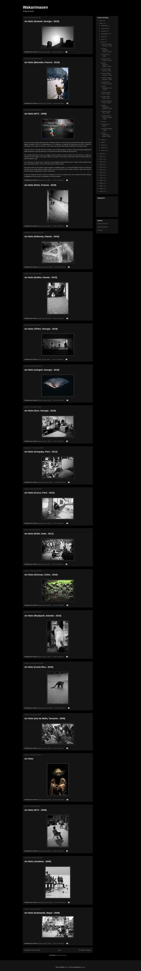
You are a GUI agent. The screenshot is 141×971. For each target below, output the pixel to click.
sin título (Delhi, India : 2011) (39, 533)
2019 (101, 153)
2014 (101, 167)
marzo (103, 145)
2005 (101, 191)
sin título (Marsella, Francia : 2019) (42, 62)
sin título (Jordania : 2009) (37, 861)
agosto (103, 36)
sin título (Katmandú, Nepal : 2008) (42, 913)
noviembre (104, 28)
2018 (101, 156)
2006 (101, 188)
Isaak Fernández (102, 227)
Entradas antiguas (85, 950)
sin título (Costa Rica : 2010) (38, 667)
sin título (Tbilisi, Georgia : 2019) (41, 329)
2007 (101, 186)
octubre (103, 31)
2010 (101, 178)
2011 (101, 175)
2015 (101, 164)
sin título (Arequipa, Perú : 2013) (40, 451)
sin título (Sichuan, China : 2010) (41, 574)
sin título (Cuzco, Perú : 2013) (39, 492)
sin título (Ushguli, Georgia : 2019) (41, 370)
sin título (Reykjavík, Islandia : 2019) (42, 615)
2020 (101, 23)
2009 (101, 180)
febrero (103, 147)
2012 (101, 172)
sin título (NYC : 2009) (35, 113)
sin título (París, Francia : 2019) (40, 185)
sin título (28, 758)
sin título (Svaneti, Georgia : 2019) (41, 21)
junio (102, 42)
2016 (101, 162)
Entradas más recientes (32, 950)
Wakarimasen (35, 7)
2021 (101, 20)
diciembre (104, 25)
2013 (101, 170)
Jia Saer (99, 230)
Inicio (59, 950)
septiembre (104, 34)
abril (102, 142)
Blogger (83, 967)
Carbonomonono (102, 223)
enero (103, 150)
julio (102, 39)
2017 (101, 159)
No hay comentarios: (58, 52)
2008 (101, 183)
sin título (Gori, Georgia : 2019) (40, 410)
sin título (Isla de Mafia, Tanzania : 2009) (44, 718)
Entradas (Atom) (61, 955)
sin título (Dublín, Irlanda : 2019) (40, 277)
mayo (103, 139)
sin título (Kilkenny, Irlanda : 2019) (41, 236)
